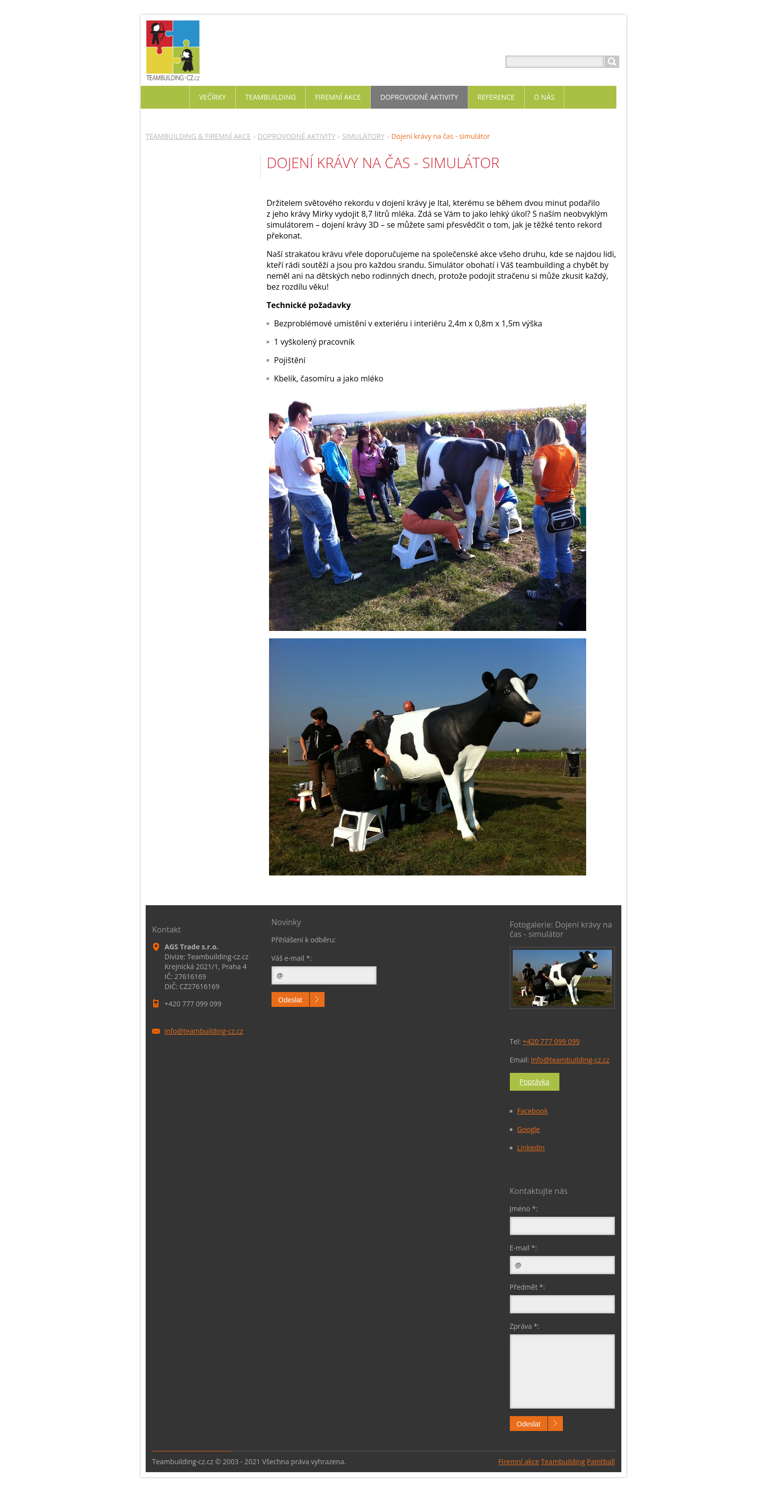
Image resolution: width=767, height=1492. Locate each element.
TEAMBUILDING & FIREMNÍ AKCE (198, 136)
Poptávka (534, 1081)
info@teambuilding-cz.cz (570, 1059)
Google (528, 1129)
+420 (551, 1041)
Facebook (532, 1111)
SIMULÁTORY (363, 136)
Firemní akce (518, 1461)
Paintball (601, 1461)
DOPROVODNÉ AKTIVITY (296, 136)
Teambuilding (563, 1461)
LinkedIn (531, 1147)
